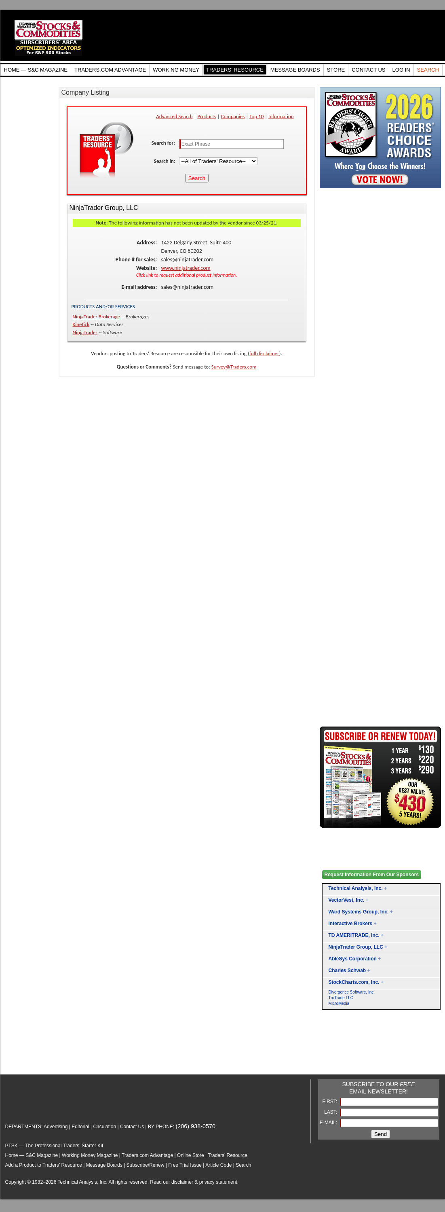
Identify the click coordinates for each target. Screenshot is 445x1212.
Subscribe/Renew (145, 1165)
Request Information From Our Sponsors (372, 874)
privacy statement (218, 1182)
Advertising (55, 1126)
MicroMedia (339, 1003)
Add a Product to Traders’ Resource (43, 1165)
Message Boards (104, 1165)
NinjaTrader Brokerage (96, 317)
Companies (233, 116)
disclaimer (182, 1182)
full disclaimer (264, 353)
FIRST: (330, 1101)
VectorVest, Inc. (347, 900)
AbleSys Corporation (353, 959)
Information (281, 116)
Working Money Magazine (90, 1155)
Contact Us (132, 1126)
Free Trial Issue (185, 1165)
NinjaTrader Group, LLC (356, 947)
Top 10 (256, 116)
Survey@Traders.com (234, 367)
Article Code (218, 1165)
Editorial (80, 1126)
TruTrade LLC (341, 998)
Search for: (164, 143)
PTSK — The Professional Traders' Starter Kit (54, 1145)
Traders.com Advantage (148, 1155)
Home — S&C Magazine (31, 1155)
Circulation (104, 1126)
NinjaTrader (85, 332)
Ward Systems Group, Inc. (359, 912)
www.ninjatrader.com (185, 268)
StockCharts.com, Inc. (354, 982)
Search (243, 1165)
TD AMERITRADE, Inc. (354, 935)
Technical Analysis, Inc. (356, 888)
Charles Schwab (347, 970)
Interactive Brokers (351, 923)
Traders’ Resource (227, 1155)
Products (206, 116)
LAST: (331, 1112)
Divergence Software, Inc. (352, 992)
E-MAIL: (329, 1122)
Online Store (190, 1155)
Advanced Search (174, 116)
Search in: (165, 161)
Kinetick (81, 324)
